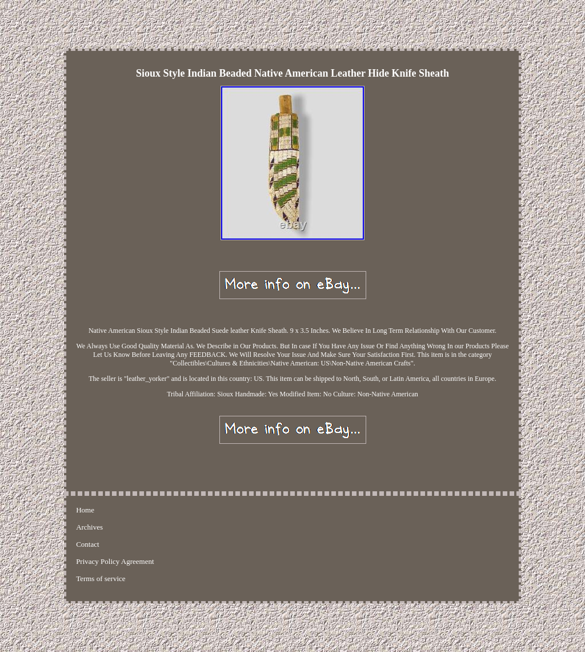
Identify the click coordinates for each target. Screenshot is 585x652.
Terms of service (100, 578)
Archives (89, 527)
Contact (87, 544)
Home (85, 510)
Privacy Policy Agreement (115, 561)
